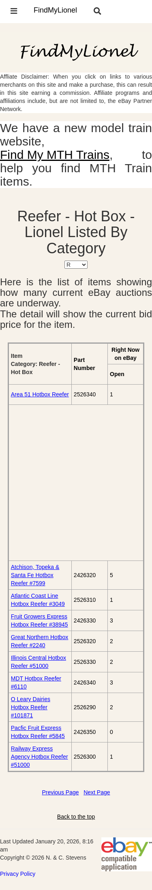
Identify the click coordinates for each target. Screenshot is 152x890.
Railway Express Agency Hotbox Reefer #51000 (39, 756)
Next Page (96, 792)
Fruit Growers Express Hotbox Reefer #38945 (39, 620)
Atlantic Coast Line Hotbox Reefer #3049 (38, 600)
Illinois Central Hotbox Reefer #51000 (38, 662)
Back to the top (76, 816)
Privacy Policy (17, 874)
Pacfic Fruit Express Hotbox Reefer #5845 (38, 732)
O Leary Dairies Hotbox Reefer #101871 (30, 707)
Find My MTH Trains (54, 154)
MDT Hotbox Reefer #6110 (36, 682)
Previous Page (60, 792)
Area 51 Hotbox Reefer (40, 394)
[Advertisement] (76, 482)
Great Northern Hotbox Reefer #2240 (40, 641)
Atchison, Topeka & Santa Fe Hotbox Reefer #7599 (35, 575)
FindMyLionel (55, 10)
